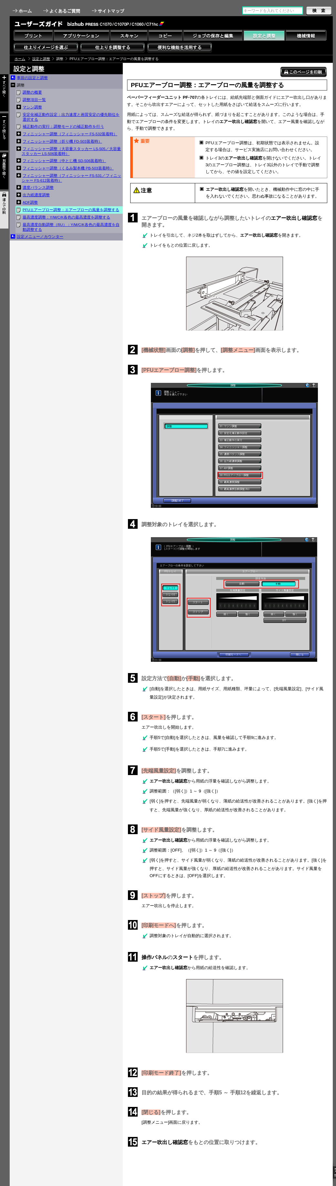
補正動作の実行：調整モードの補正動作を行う (63, 126)
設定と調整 (41, 59)
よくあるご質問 (62, 10)
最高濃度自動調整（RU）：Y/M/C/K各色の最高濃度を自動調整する (71, 227)
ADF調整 (30, 202)
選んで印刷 (4, 210)
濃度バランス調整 (38, 187)
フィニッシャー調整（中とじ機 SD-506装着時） (64, 161)
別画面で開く (4, 170)
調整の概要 (32, 92)
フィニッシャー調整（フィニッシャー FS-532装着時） (70, 134)
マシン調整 (32, 107)
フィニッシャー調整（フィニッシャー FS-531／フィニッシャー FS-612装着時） (71, 178)
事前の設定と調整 (32, 78)
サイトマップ (109, 10)
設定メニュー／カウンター (40, 237)
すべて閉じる (4, 131)
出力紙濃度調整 (36, 195)
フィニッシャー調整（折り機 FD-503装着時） (62, 141)
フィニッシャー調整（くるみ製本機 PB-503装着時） (68, 168)
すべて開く (4, 92)
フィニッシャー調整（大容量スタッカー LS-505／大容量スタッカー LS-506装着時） (71, 151)
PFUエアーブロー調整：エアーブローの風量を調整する (71, 210)
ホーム (23, 10)
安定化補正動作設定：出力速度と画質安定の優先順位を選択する (71, 117)
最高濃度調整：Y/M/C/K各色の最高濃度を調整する (66, 217)
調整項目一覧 (34, 100)
